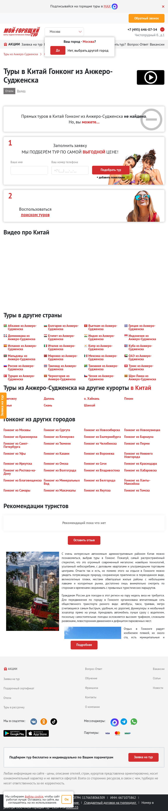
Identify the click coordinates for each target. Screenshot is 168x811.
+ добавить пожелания (111, 177)
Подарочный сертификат (19, 688)
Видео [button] (21, 91)
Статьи (157, 678)
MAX (107, 6)
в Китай (141, 388)
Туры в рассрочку (14, 707)
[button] (150, 77)
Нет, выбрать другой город (88, 50)
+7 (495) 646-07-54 (142, 29)
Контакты (90, 697)
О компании (92, 707)
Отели (7, 698)
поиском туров (35, 214)
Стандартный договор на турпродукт (110, 803)
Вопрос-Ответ (93, 669)
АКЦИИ (10, 669)
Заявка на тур (12, 679)
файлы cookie (34, 796)
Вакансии (158, 669)
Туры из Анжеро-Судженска (21, 54)
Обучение (91, 678)
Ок (67, 799)
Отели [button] (9, 91)
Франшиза (91, 688)
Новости (158, 688)
